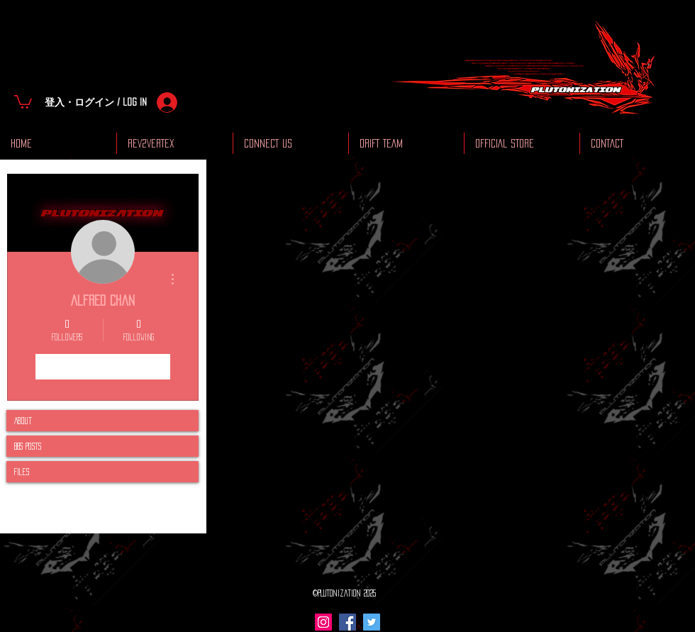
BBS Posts (27, 446)
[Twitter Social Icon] (371, 622)
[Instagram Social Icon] (323, 622)
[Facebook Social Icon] (347, 622)
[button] (23, 101)
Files (21, 471)
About (23, 420)
